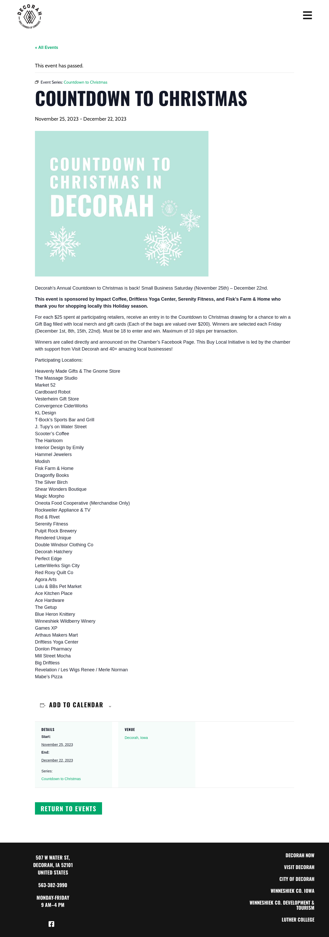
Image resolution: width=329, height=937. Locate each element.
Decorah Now (299, 855)
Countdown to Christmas (61, 779)
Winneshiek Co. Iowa (291, 890)
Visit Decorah (298, 867)
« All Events (46, 47)
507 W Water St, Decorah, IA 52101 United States (53, 865)
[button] (68, 808)
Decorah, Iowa (136, 738)
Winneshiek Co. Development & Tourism (280, 905)
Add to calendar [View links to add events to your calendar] (76, 704)
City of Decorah (296, 878)
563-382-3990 (52, 885)
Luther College (296, 919)
